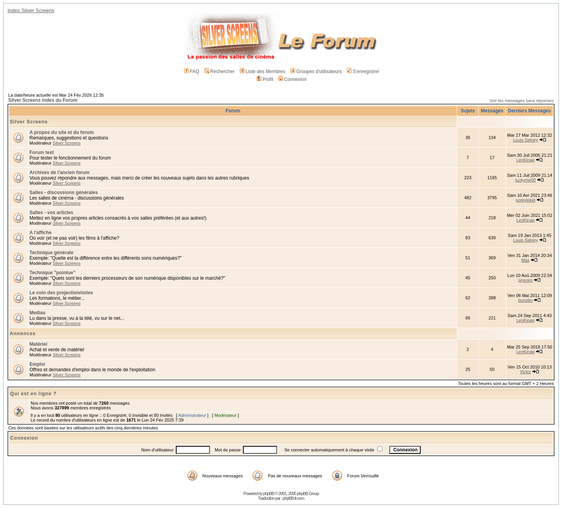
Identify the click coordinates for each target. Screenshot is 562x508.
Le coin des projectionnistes (61, 292)
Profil (265, 79)
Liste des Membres (262, 71)
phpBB (268, 493)
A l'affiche (40, 232)
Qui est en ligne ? (33, 393)
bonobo (525, 300)
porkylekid (525, 200)
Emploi (37, 364)
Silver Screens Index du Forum (42, 100)
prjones (525, 280)
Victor (525, 371)
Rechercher (219, 71)
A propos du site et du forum (61, 132)
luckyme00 (525, 180)
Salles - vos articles (51, 212)
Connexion (292, 79)
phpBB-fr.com (293, 498)
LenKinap (525, 160)
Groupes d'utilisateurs (316, 71)
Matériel (38, 344)
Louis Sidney (525, 140)
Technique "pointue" (52, 272)
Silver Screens (29, 122)
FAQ (191, 71)
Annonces (23, 333)
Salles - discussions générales (63, 192)
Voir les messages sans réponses (521, 100)
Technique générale (51, 252)
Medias (37, 312)
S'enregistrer (363, 71)
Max (526, 260)
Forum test (41, 152)
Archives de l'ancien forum (59, 172)
